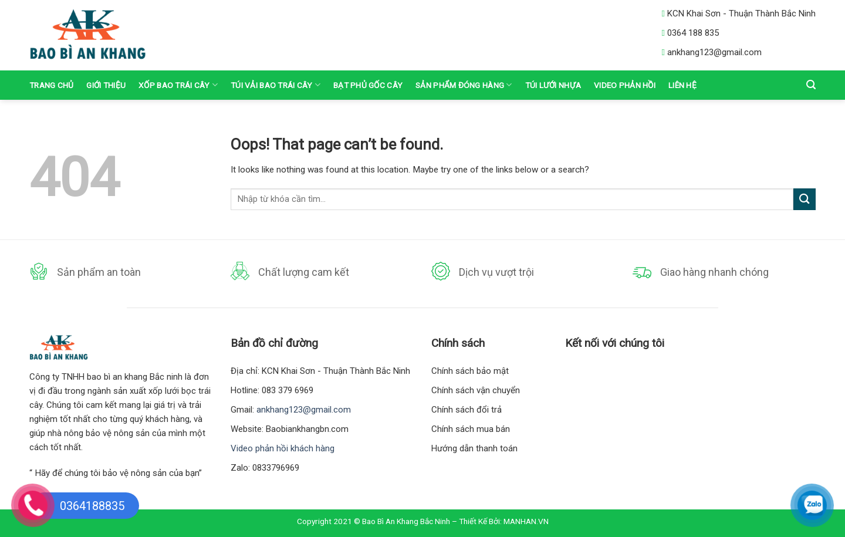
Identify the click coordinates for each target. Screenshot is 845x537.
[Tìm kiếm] (811, 85)
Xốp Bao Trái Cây (178, 84)
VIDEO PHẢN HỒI (624, 85)
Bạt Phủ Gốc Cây (368, 85)
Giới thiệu (106, 85)
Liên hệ (682, 85)
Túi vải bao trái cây (275, 84)
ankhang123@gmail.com (303, 409)
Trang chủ (51, 85)
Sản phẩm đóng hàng (463, 84)
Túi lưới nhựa (553, 85)
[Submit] (804, 199)
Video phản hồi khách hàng (282, 448)
